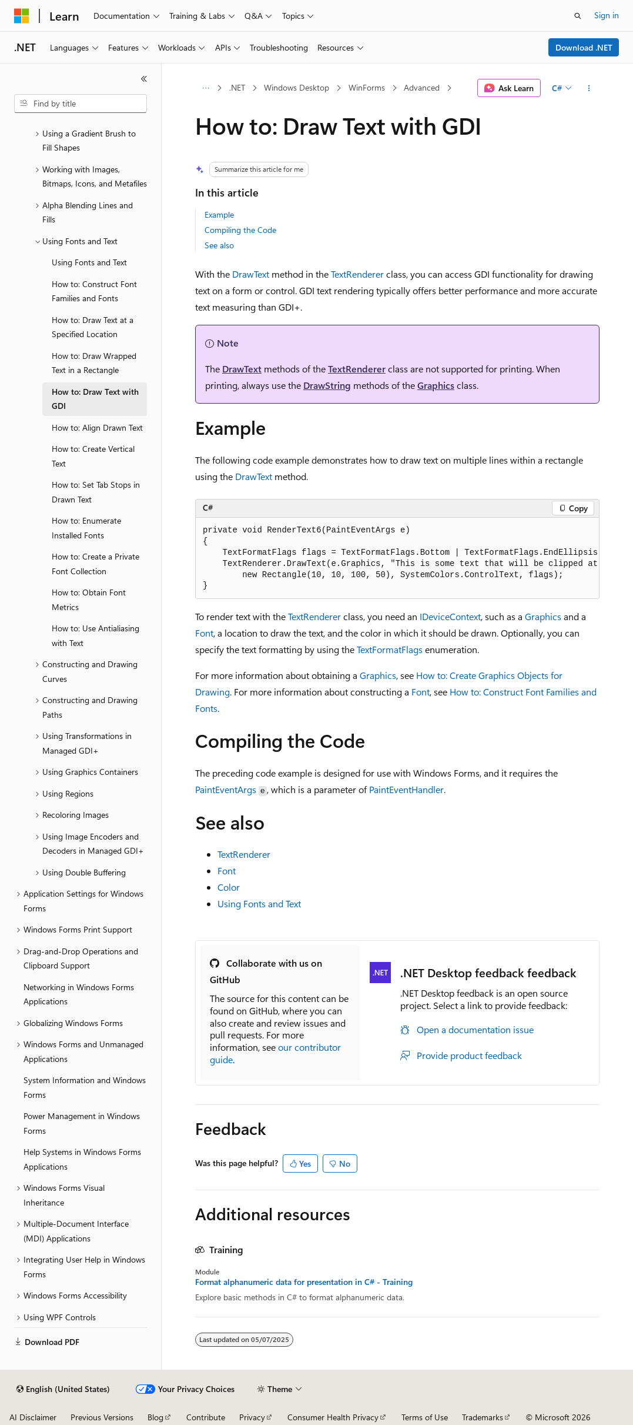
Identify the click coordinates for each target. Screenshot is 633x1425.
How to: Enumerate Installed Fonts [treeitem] (86, 528)
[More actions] (589, 88)
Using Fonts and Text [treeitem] (89, 262)
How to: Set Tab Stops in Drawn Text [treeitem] (96, 492)
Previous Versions (102, 1417)
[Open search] (578, 15)
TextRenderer (357, 274)
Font (204, 633)
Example (219, 214)
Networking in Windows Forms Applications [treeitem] (79, 994)
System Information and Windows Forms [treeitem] (85, 1087)
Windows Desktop (296, 87)
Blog (155, 1417)
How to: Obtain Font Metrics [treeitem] (89, 599)
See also (219, 245)
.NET (237, 87)
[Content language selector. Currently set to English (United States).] (63, 1389)
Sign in (606, 15)
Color (228, 887)
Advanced (422, 87)
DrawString (327, 385)
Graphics (435, 385)
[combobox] (80, 103)
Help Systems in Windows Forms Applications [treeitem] (82, 1159)
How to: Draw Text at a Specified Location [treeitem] (92, 327)
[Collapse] (144, 78)
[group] (397, 559)
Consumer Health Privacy (333, 1417)
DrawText (250, 274)
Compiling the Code (240, 229)
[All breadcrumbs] (205, 88)
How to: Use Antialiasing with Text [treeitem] (95, 635)
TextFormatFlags (390, 649)
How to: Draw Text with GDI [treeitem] (95, 399)
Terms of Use (424, 1417)
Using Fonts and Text (259, 903)
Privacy (252, 1417)
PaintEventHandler (406, 789)
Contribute (205, 1417)
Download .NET (583, 47)
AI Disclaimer (32, 1417)
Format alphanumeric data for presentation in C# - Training (304, 1282)
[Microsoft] (21, 16)
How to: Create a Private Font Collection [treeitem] (95, 564)
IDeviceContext (450, 616)
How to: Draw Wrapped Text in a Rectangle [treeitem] (94, 363)
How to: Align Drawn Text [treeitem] (97, 427)
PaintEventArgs (225, 789)
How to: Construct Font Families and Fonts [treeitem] (94, 291)
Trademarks (482, 1417)
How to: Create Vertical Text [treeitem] (93, 456)
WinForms (367, 87)
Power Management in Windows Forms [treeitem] (82, 1123)
